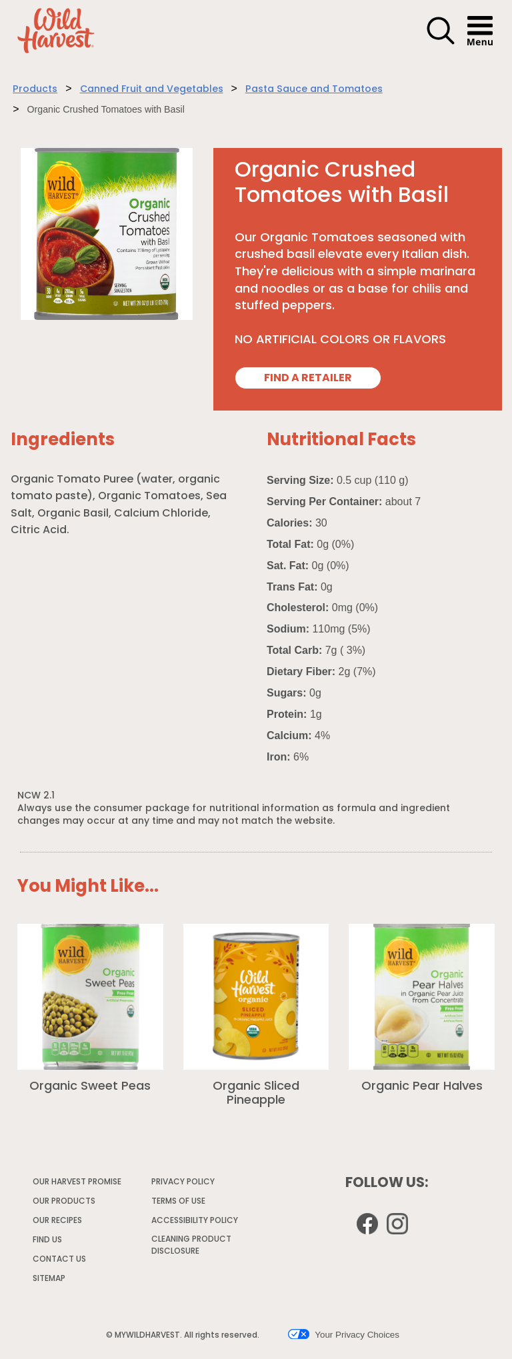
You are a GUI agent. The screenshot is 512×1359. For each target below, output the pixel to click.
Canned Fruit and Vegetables (151, 90)
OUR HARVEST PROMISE (77, 1182)
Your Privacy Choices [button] (343, 1334)
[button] (440, 42)
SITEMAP (49, 1279)
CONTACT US (59, 1260)
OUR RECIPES (57, 1221)
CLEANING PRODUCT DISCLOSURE (191, 1247)
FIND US (47, 1240)
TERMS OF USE (179, 1204)
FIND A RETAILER (308, 378)
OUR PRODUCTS (64, 1202)
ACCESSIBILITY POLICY (195, 1223)
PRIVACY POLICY (183, 1184)
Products (35, 90)
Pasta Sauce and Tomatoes (314, 90)
